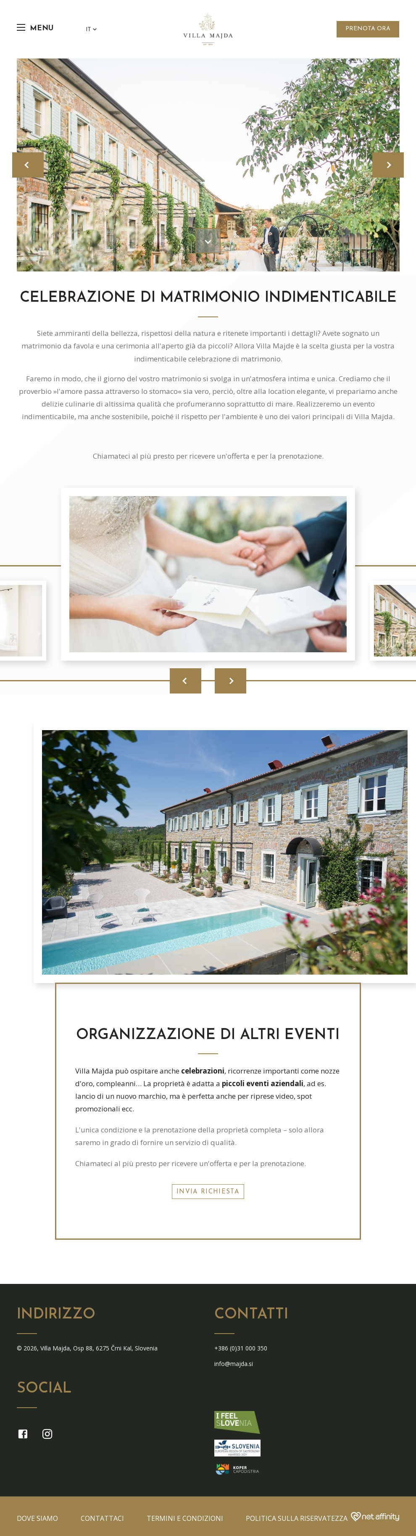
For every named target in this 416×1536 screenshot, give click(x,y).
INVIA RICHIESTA (208, 1192)
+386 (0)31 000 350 (240, 1348)
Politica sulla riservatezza (297, 1518)
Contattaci (102, 1518)
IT (92, 29)
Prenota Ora (367, 29)
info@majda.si (233, 1364)
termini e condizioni (185, 1518)
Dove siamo (37, 1518)
